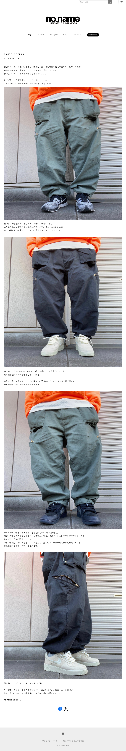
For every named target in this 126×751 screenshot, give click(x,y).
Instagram (93, 35)
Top (30, 35)
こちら (7, 83)
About (41, 35)
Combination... (16, 54)
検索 (110, 2)
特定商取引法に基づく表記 (73, 741)
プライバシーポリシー (50, 741)
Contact (78, 35)
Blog (65, 35)
